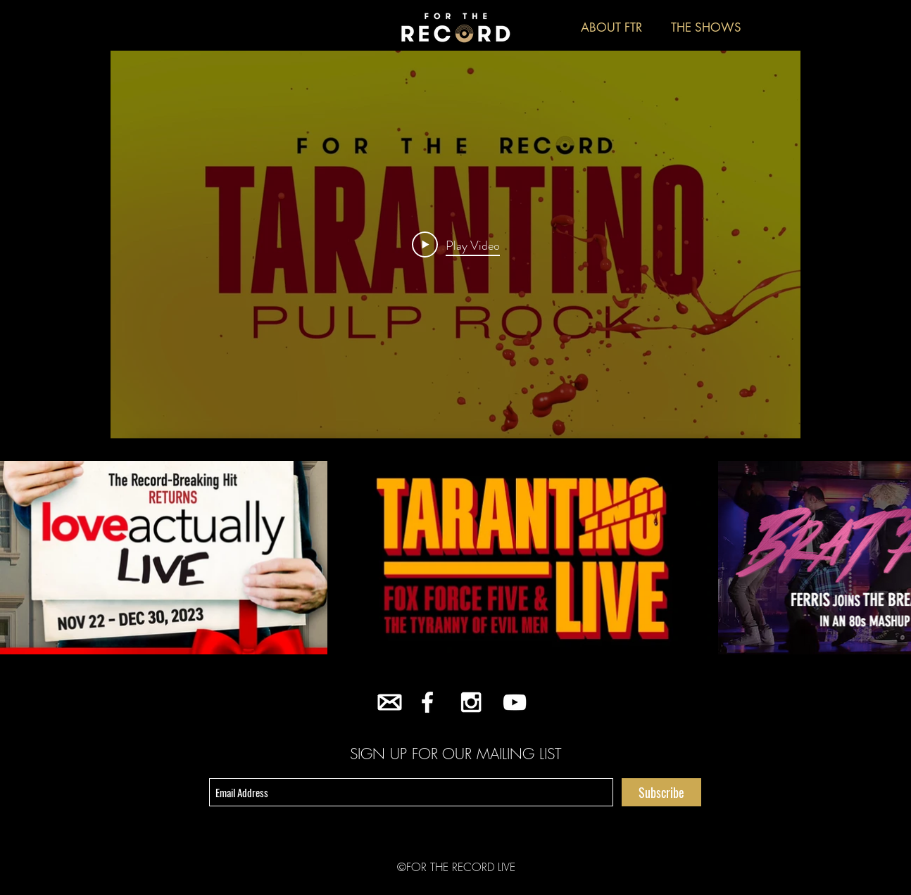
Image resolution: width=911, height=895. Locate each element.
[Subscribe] (661, 792)
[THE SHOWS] (706, 28)
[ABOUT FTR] (611, 28)
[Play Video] (456, 245)
